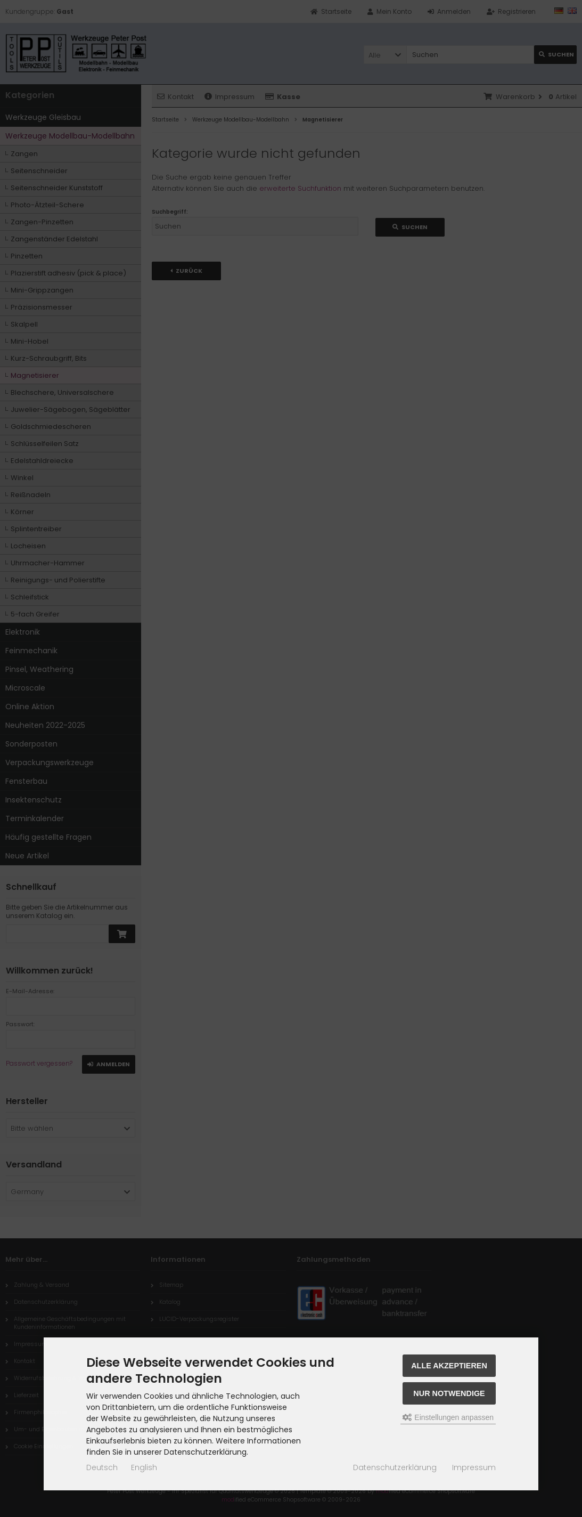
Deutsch (102, 1467)
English (144, 1467)
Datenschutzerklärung (395, 1467)
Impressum (474, 1467)
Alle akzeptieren (449, 1365)
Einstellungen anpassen (448, 1417)
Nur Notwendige (449, 1393)
